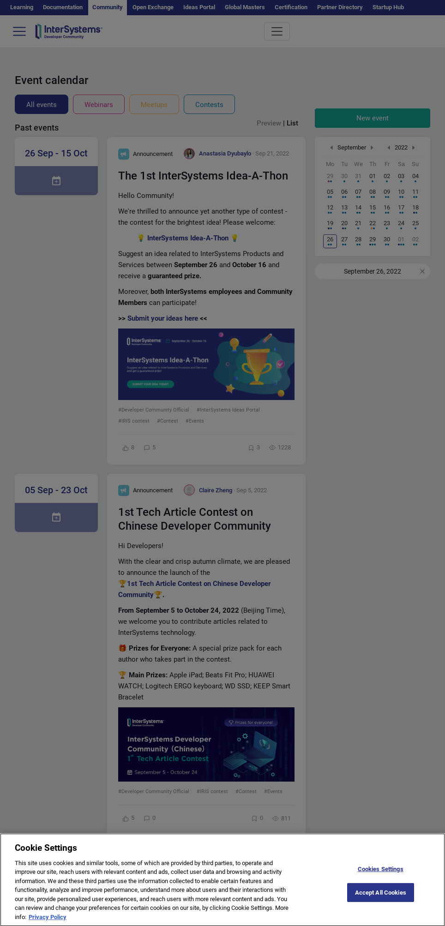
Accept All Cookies (380, 898)
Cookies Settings (380, 874)
